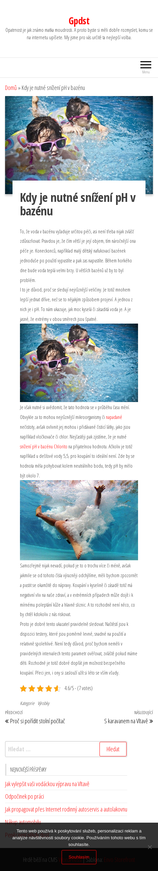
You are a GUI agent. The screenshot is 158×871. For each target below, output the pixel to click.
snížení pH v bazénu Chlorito (43, 446)
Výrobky (43, 703)
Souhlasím (79, 857)
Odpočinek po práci (24, 796)
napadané (113, 417)
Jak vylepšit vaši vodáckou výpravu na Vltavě (47, 784)
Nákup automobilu (23, 822)
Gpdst (79, 20)
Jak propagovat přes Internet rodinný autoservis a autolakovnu (66, 809)
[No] (149, 847)
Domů (11, 88)
